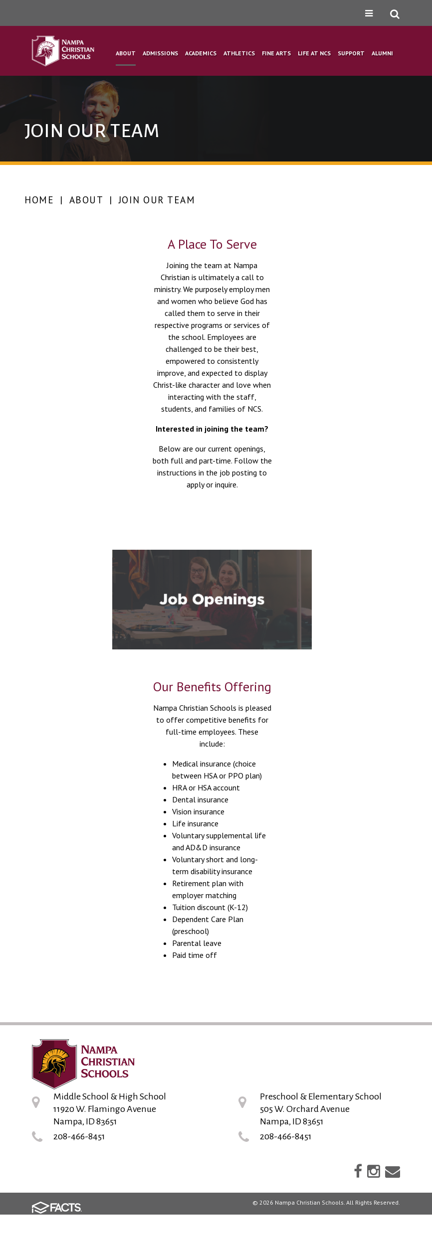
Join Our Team (157, 200)
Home (39, 200)
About (86, 200)
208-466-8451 (79, 1136)
